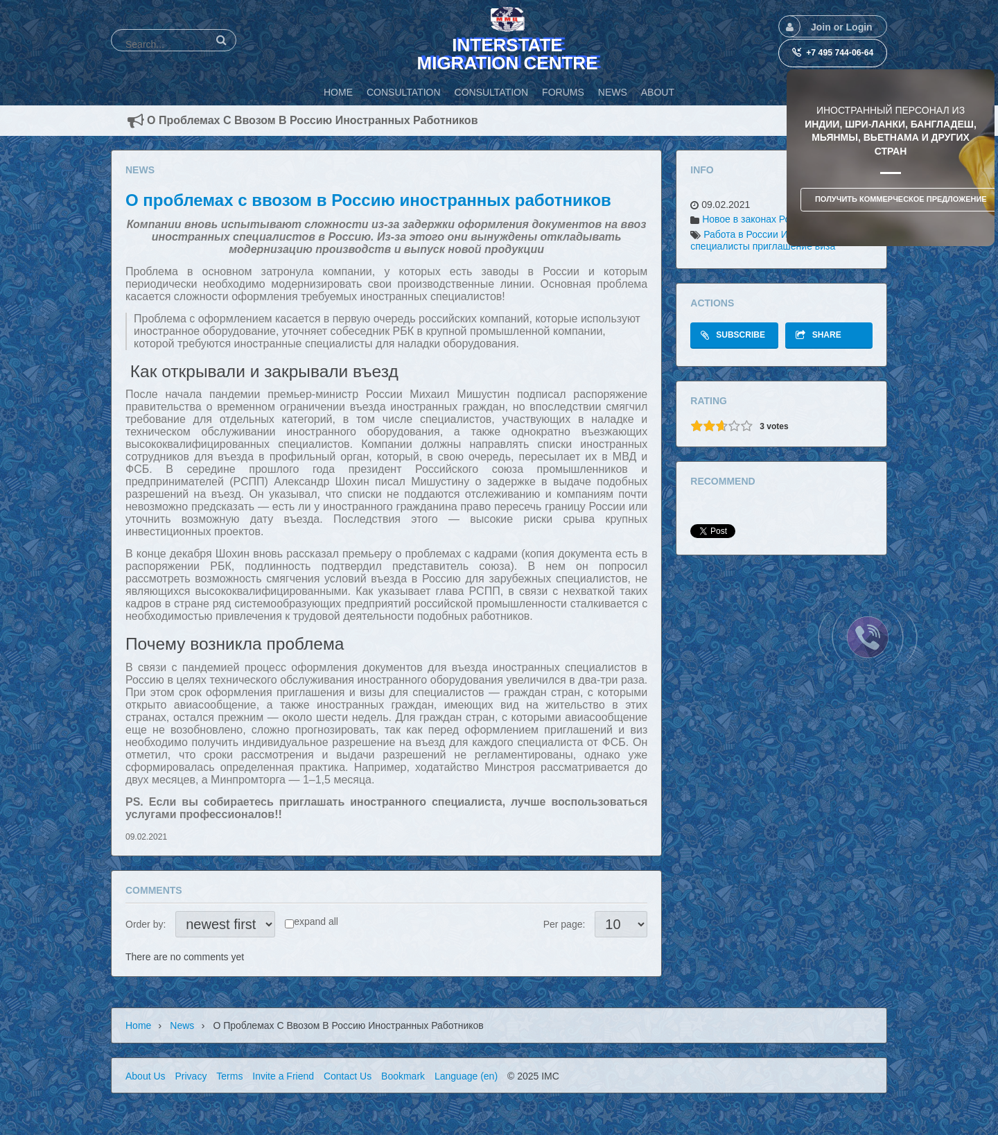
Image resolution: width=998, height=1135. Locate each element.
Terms (229, 1076)
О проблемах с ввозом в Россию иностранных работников (368, 200)
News (182, 1025)
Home (138, 1025)
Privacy (191, 1076)
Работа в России (740, 234)
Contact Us (347, 1076)
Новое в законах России (756, 219)
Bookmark (403, 1076)
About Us (145, 1076)
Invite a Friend (283, 1076)
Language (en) (466, 1076)
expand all (316, 921)
